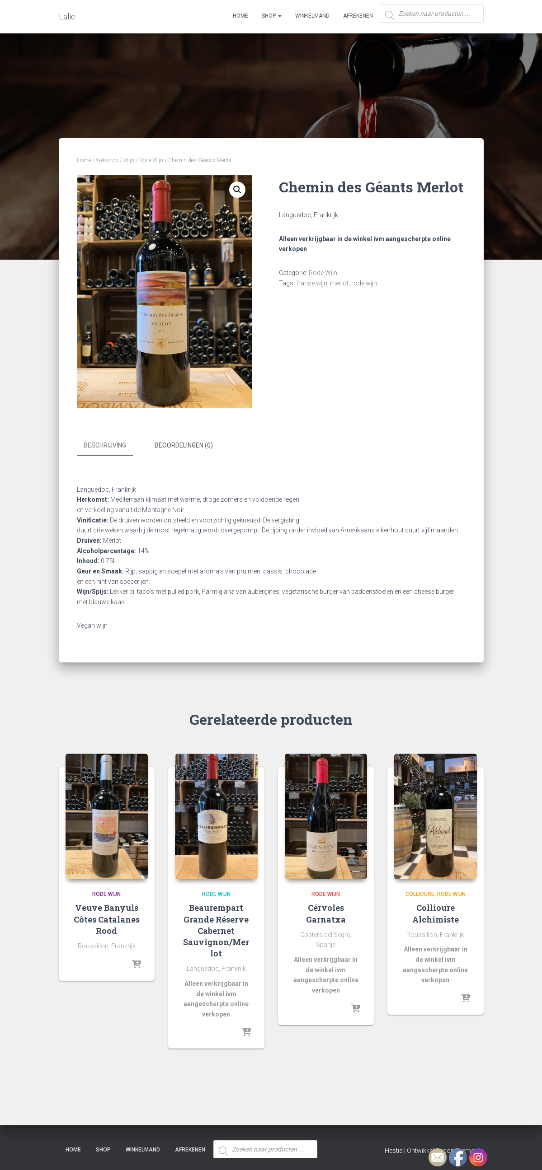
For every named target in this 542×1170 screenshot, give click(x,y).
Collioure (419, 893)
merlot (339, 283)
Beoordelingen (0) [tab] (184, 445)
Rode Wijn (151, 160)
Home (240, 16)
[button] (237, 190)
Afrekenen (358, 16)
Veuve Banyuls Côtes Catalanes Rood (107, 918)
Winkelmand (312, 16)
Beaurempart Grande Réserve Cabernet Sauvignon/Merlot (216, 929)
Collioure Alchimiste (435, 912)
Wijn (128, 160)
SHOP (272, 16)
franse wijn (311, 283)
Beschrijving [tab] (105, 445)
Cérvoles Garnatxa (326, 912)
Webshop (107, 160)
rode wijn (364, 283)
